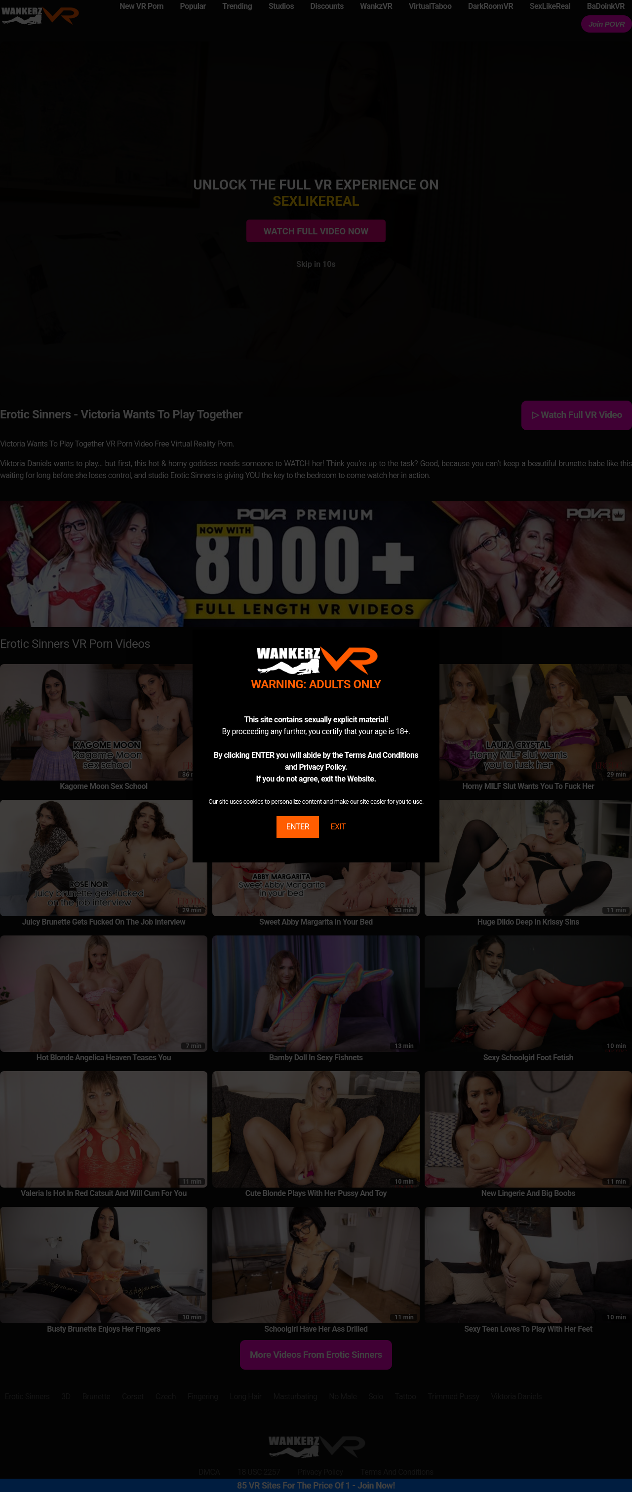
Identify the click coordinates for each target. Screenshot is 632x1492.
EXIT (338, 826)
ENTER (297, 826)
